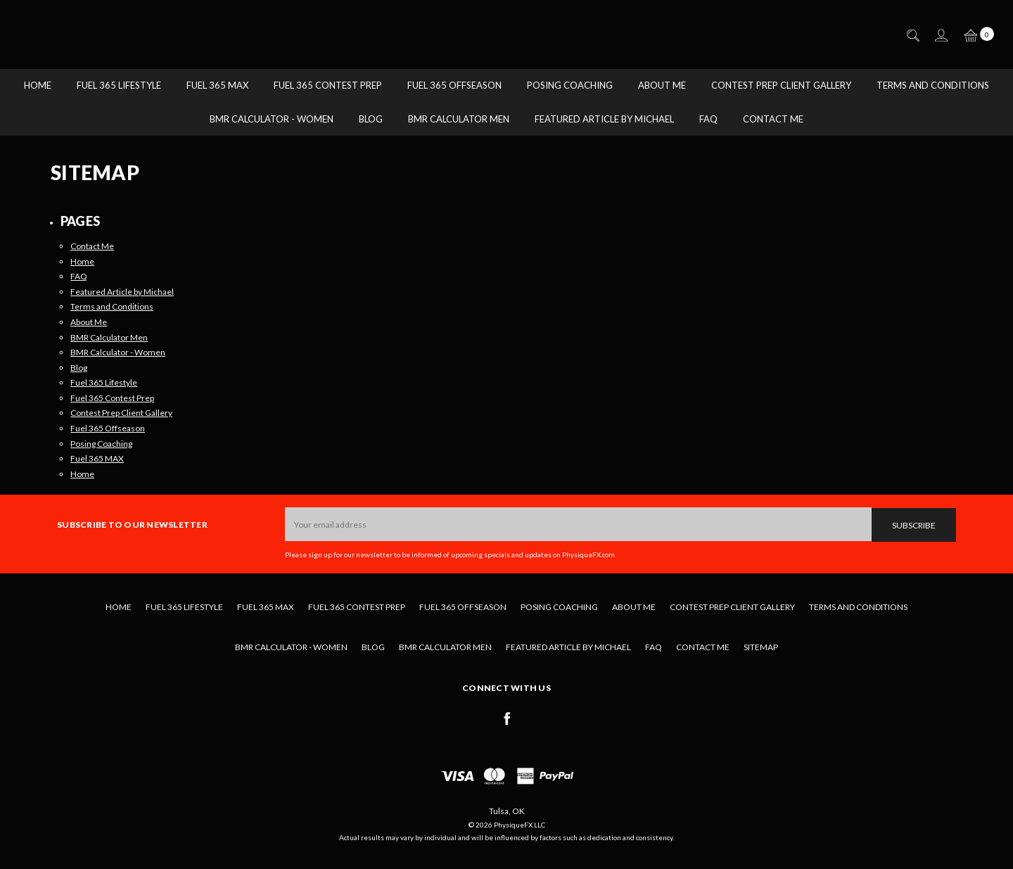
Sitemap (761, 647)
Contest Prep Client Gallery (781, 85)
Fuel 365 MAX (217, 85)
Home (37, 85)
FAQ (708, 119)
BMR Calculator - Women (271, 119)
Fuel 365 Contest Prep (328, 85)
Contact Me (773, 119)
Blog (371, 119)
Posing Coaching (570, 85)
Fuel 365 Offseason (454, 85)
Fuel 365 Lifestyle (119, 85)
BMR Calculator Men (458, 119)
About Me (662, 85)
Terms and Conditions (933, 85)
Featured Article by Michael (604, 119)
